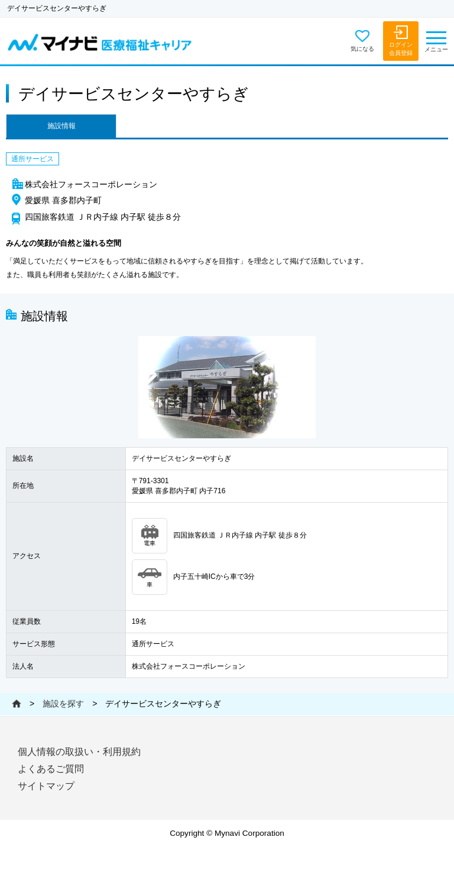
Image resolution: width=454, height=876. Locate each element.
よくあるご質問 (51, 769)
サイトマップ (46, 786)
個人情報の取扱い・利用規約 (79, 752)
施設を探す (63, 703)
